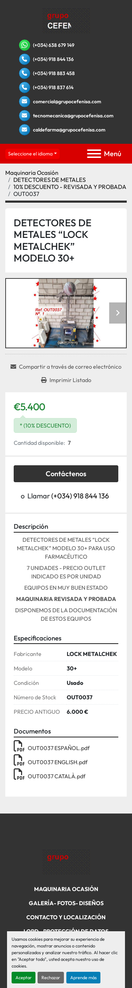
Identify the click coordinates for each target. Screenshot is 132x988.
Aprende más (83, 977)
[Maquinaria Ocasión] (31, 172)
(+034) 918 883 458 (54, 73)
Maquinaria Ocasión (66, 888)
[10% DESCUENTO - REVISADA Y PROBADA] (69, 186)
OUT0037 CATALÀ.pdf (49, 776)
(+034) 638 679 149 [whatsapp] (53, 45)
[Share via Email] (66, 366)
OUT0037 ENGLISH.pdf (50, 762)
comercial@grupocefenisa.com (67, 101)
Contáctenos (66, 473)
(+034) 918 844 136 (53, 59)
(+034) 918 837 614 (53, 87)
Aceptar (23, 977)
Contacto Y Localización (66, 917)
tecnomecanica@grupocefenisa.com (73, 115)
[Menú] (94, 153)
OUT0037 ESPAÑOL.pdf (52, 747)
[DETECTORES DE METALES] (49, 179)
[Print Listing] (66, 380)
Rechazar (50, 977)
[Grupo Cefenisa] (66, 861)
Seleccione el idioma (30, 154)
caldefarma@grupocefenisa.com (69, 130)
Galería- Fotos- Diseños (66, 903)
